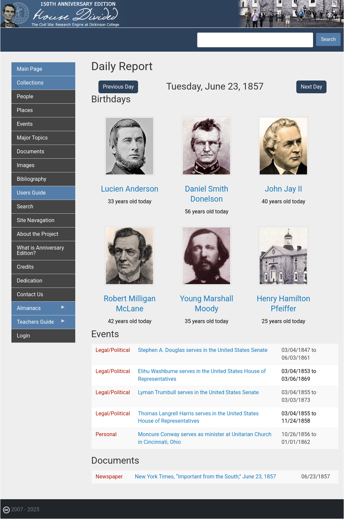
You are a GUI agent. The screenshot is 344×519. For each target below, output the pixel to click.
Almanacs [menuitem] (41, 309)
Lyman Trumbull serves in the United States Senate (198, 392)
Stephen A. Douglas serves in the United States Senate (202, 350)
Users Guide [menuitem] (31, 193)
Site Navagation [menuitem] (35, 220)
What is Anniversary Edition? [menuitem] (40, 250)
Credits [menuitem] (25, 267)
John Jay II (283, 189)
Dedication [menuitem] (29, 280)
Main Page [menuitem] (29, 69)
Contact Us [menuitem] (30, 294)
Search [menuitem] (25, 206)
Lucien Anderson (129, 189)
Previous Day (118, 87)
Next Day (311, 87)
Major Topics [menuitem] (32, 138)
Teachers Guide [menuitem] (41, 323)
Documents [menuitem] (30, 151)
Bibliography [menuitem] (31, 179)
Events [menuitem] (25, 124)
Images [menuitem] (26, 165)
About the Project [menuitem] (37, 234)
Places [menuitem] (25, 110)
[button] (129, 173)
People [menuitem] (25, 96)
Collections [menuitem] (30, 83)
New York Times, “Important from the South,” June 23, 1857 (205, 476)
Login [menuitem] (23, 335)
